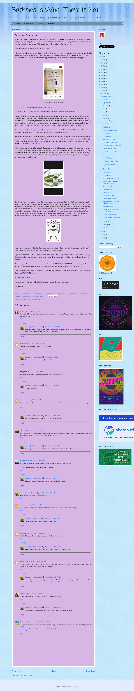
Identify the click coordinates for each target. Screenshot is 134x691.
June (104, 112)
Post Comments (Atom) (27, 675)
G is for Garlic (106, 192)
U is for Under (106, 136)
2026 (102, 57)
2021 (102, 72)
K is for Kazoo (106, 175)
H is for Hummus (107, 189)
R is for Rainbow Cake (109, 149)
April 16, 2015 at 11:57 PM (53, 547)
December (106, 93)
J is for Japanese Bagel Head (110, 178)
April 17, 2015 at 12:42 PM (34, 593)
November (106, 96)
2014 (102, 232)
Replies (24, 323)
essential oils (33, 299)
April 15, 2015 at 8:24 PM (52, 385)
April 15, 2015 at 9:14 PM (34, 505)
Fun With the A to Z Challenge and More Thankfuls (111, 182)
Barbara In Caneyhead (27, 622)
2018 (102, 81)
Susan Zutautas (24, 343)
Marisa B (23, 593)
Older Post (90, 671)
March (105, 221)
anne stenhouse (24, 533)
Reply (21, 319)
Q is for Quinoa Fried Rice (110, 152)
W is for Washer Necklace (109, 130)
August (105, 106)
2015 (102, 91)
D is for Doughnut (107, 206)
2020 (102, 75)
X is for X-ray (106, 127)
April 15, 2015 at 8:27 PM (52, 478)
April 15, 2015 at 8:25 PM (52, 415)
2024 (102, 63)
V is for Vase (106, 133)
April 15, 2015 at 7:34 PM (35, 430)
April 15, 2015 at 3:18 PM (52, 327)
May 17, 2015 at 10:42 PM (42, 622)
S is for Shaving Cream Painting (111, 145)
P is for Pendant (107, 158)
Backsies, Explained (45, 23)
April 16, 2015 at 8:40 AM (38, 561)
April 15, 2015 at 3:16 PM (31, 311)
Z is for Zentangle (107, 121)
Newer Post (17, 671)
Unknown (23, 400)
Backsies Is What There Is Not (55, 10)
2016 (102, 88)
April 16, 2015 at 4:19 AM (37, 533)
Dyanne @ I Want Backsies (33, 327)
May (104, 115)
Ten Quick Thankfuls (108, 155)
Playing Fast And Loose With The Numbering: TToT (110, 202)
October (105, 99)
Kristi (22, 311)
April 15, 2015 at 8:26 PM (52, 446)
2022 (102, 69)
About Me (28, 23)
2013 (102, 235)
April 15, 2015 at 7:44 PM (37, 460)
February (105, 225)
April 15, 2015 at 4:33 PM (37, 343)
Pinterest (40, 299)
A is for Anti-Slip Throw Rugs (111, 217)
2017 (102, 84)
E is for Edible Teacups (109, 198)
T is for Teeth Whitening (109, 142)
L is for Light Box (107, 172)
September (106, 103)
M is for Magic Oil (107, 169)
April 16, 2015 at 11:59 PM (53, 577)
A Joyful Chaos (24, 460)
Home (17, 23)
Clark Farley (24, 430)
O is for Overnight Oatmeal (110, 161)
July (104, 109)
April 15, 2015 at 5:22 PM (35, 372)
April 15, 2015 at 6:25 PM (34, 400)
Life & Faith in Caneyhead (27, 631)
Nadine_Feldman (25, 561)
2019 (102, 78)
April (104, 118)
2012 (102, 238)
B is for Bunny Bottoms (109, 214)
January (105, 228)
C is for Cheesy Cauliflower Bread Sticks (110, 210)
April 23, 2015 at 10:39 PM (53, 607)
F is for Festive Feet (108, 195)
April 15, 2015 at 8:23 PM (52, 357)
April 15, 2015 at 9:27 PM (52, 518)
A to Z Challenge (24, 299)
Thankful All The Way (108, 139)
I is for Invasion (107, 186)
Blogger (76, 687)
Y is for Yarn (106, 124)
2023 (102, 66)
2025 (102, 60)
